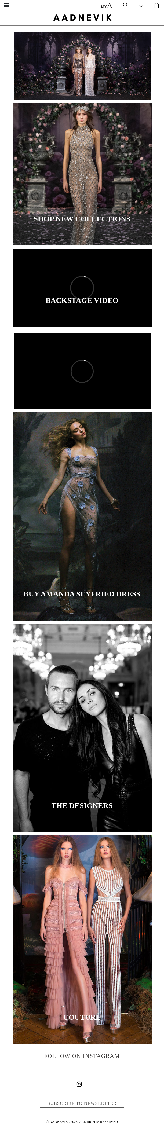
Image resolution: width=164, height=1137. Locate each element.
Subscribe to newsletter (82, 1103)
